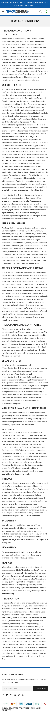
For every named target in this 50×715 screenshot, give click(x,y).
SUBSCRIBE (40, 688)
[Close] (48, 3)
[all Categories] (3, 11)
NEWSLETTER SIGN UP (12, 675)
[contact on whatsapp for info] (45, 11)
